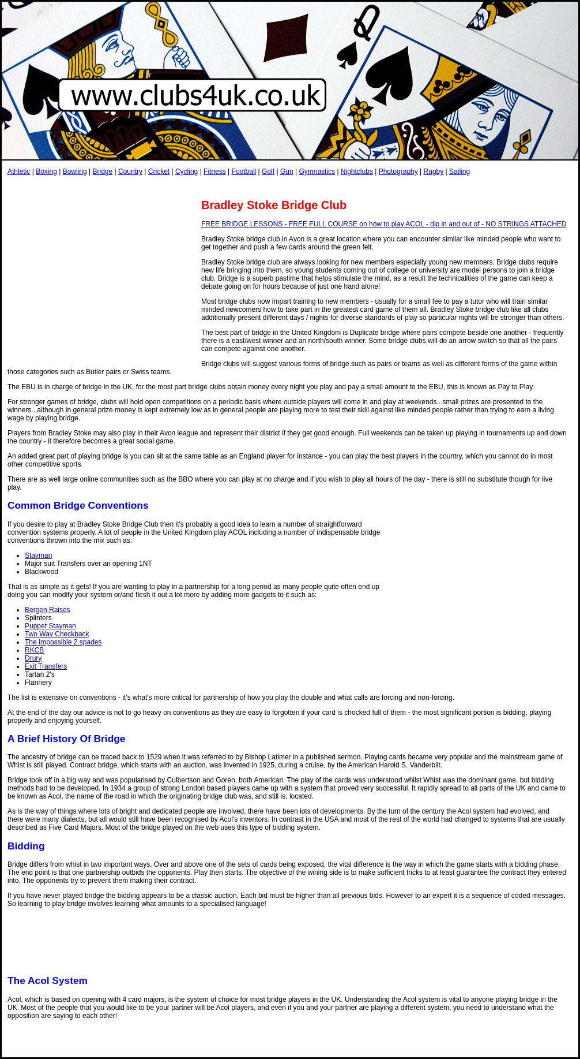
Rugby (434, 171)
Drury (33, 658)
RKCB (34, 650)
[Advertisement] (217, 186)
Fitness (215, 171)
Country (130, 171)
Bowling (75, 171)
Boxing (46, 171)
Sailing (459, 171)
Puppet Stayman (50, 626)
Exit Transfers (46, 666)
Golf (268, 171)
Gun (286, 171)
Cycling (186, 171)
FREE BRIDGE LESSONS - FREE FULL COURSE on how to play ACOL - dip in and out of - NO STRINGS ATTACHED (384, 224)
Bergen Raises (47, 610)
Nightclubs (357, 171)
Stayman (38, 555)
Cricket (159, 171)
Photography (398, 171)
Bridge (102, 171)
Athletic (18, 171)
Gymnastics (317, 171)
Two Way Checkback (57, 634)
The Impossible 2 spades (63, 642)
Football (244, 171)
